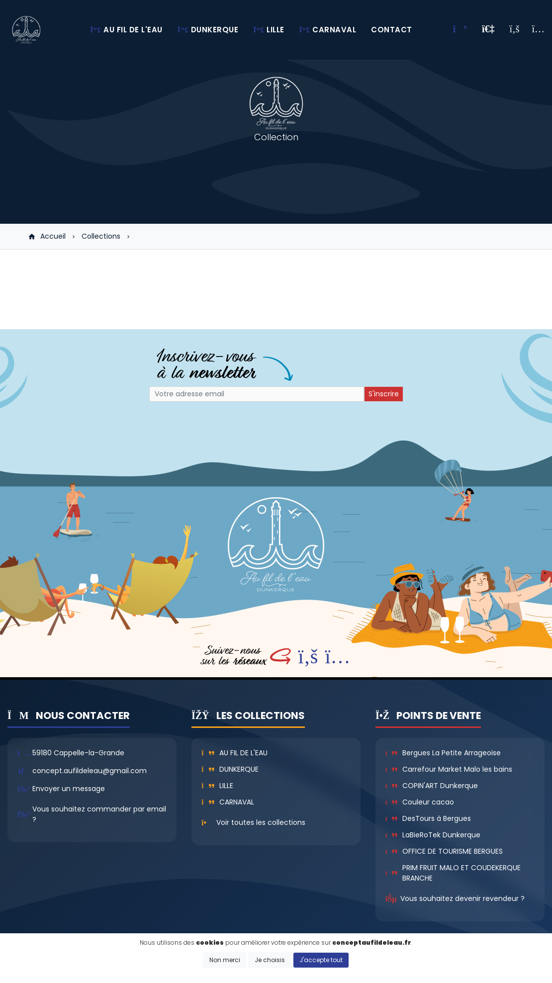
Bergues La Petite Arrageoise (443, 753)
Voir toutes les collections (260, 822)
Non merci (224, 960)
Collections (101, 236)
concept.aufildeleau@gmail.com (89, 771)
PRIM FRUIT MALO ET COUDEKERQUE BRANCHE (453, 873)
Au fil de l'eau (234, 753)
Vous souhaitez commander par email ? (99, 814)
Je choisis (270, 960)
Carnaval (227, 802)
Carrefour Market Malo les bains (448, 769)
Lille (217, 786)
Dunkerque (230, 769)
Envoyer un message (68, 789)
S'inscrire (383, 394)
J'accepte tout (321, 960)
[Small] (256, 394)
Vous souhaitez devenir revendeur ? (462, 898)
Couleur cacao (419, 802)
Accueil (47, 236)
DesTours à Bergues (428, 818)
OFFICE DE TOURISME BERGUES (444, 851)
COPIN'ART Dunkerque (431, 786)
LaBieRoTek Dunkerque (432, 835)
